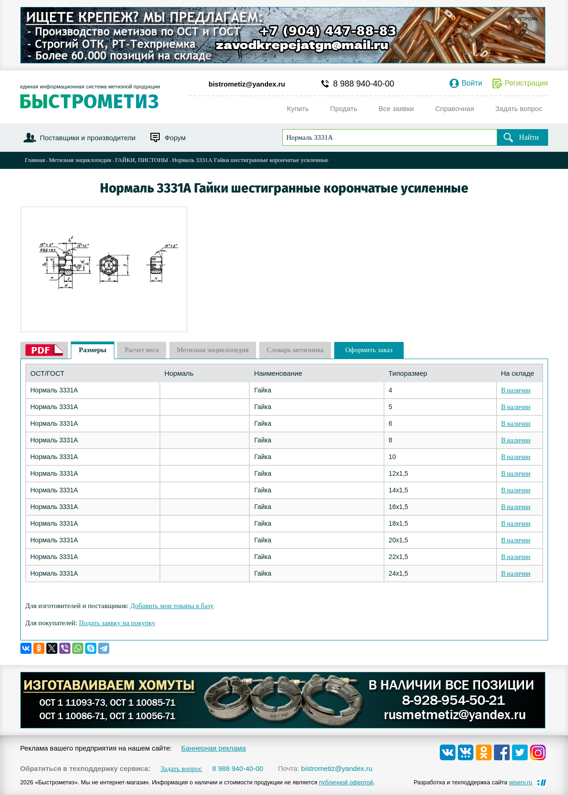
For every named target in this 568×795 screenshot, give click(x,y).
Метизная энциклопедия (80, 159)
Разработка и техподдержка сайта (473, 782)
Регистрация (526, 83)
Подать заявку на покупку (117, 623)
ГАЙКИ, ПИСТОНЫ (141, 159)
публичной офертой (346, 782)
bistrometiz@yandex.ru (247, 84)
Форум (175, 137)
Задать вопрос (181, 768)
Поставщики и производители (88, 137)
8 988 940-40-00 (363, 84)
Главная (35, 159)
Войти (472, 83)
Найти (529, 137)
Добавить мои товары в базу (171, 605)
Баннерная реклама (213, 748)
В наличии (516, 390)
